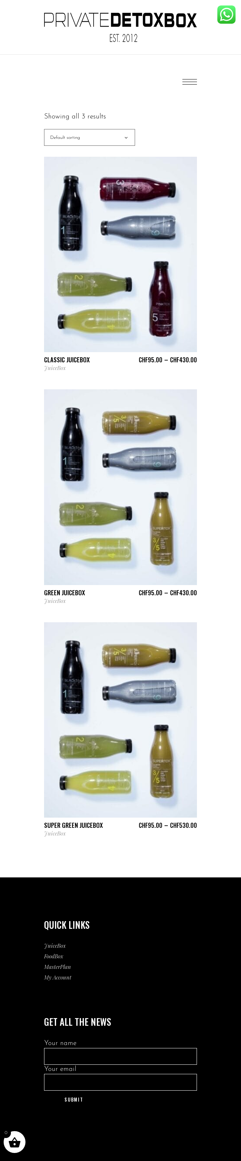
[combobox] (89, 137)
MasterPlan (57, 966)
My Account (57, 977)
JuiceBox (55, 367)
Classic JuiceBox (67, 359)
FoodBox (53, 956)
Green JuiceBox (64, 592)
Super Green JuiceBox (73, 825)
